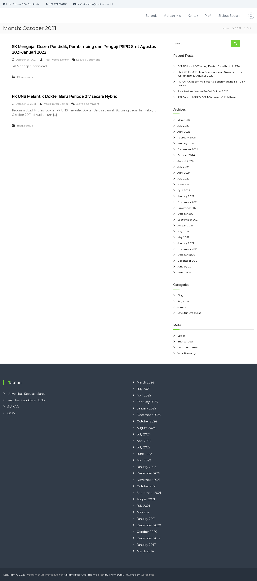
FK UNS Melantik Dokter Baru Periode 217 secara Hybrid (65, 96)
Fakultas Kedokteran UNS (26, 400)
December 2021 (187, 202)
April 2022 (183, 190)
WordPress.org (186, 353)
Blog (20, 77)
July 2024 (183, 166)
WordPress (147, 574)
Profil (208, 16)
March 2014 (184, 272)
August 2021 (185, 225)
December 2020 (188, 248)
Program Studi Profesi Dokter (44, 574)
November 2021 (187, 207)
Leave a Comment (88, 59)
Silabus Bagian (229, 16)
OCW (11, 413)
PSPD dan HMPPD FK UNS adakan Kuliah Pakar (207, 97)
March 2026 (184, 119)
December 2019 (187, 260)
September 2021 (187, 219)
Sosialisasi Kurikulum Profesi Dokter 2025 (202, 91)
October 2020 (186, 254)
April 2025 (183, 131)
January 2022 (185, 196)
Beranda (151, 16)
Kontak (193, 16)
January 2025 (185, 143)
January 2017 (185, 266)
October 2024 (186, 155)
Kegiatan (183, 301)
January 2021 (185, 243)
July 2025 (183, 125)
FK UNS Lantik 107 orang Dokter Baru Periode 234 (208, 66)
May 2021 (183, 237)
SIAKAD (13, 407)
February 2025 (186, 137)
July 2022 (183, 178)
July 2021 (183, 231)
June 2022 (184, 184)
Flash (101, 574)
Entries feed (185, 341)
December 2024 (187, 149)
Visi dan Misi (172, 16)
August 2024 (185, 161)
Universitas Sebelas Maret (26, 394)
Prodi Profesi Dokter (56, 59)
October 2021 (185, 213)
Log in (181, 335)
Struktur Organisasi (189, 312)
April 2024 (183, 172)
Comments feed (187, 347)
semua (28, 77)
